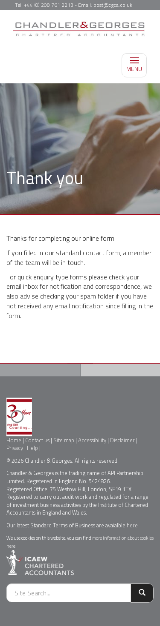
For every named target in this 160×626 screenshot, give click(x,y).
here (132, 525)
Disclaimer (122, 440)
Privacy (14, 448)
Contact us (37, 440)
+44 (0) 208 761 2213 (48, 5)
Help (32, 448)
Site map (63, 440)
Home (13, 440)
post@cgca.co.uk (112, 5)
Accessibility (92, 440)
